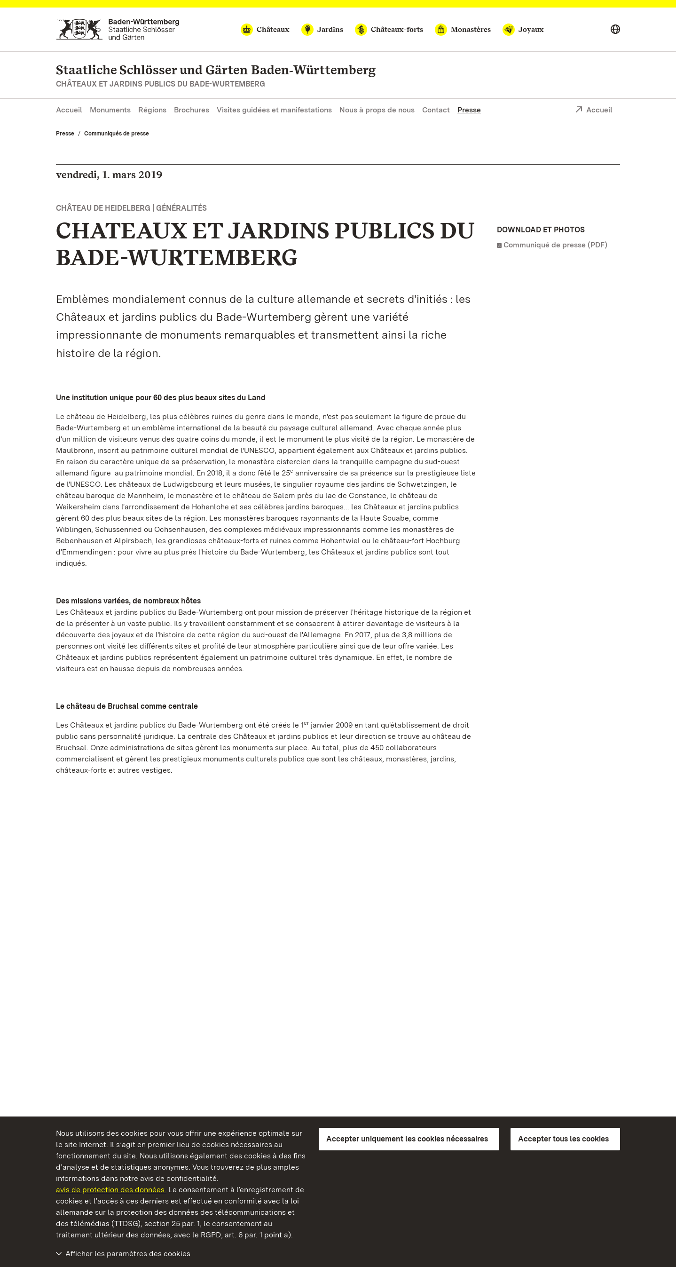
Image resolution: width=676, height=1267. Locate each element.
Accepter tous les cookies (563, 1138)
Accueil (69, 109)
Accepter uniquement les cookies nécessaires (407, 1138)
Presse (469, 109)
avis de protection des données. (111, 1189)
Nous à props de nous (377, 109)
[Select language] (615, 30)
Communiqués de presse (116, 133)
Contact (436, 109)
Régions (152, 109)
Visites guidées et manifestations (274, 109)
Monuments (110, 109)
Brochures (191, 109)
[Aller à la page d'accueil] (118, 29)
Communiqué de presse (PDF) (555, 244)
